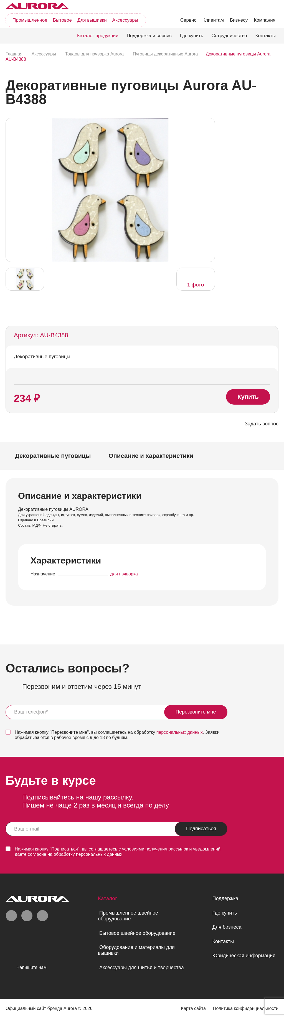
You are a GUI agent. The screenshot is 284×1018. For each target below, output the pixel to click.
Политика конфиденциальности (245, 1008)
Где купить (191, 35)
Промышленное (29, 20)
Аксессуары (125, 20)
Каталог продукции (97, 35)
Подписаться (201, 828)
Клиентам (213, 20)
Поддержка (225, 898)
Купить (248, 396)
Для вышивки (92, 20)
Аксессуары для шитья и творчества (141, 967)
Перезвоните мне (196, 712)
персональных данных (179, 732)
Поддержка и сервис (149, 35)
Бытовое (62, 20)
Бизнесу (239, 20)
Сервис (188, 20)
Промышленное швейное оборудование (128, 915)
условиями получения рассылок (155, 849)
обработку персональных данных (88, 854)
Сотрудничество (229, 35)
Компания (264, 20)
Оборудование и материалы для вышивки (136, 950)
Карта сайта (193, 1008)
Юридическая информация (243, 955)
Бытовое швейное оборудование (137, 933)
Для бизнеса (226, 927)
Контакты (265, 35)
